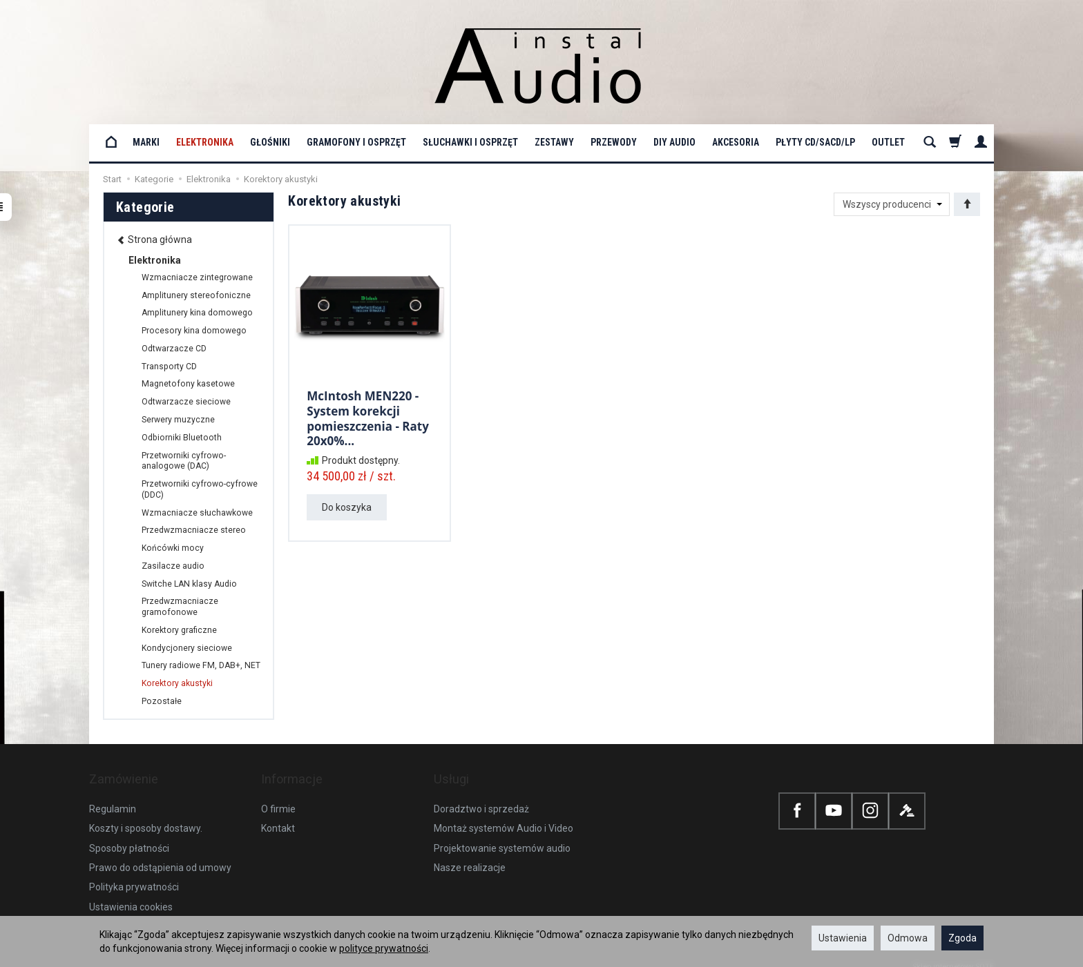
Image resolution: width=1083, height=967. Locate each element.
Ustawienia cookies (131, 893)
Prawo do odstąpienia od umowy (160, 853)
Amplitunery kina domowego (197, 313)
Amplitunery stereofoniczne (196, 295)
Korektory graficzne (179, 630)
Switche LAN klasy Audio (189, 584)
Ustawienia (842, 938)
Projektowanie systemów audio (502, 834)
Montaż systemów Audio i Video (503, 814)
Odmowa (908, 938)
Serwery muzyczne (178, 419)
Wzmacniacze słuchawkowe (197, 513)
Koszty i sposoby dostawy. (145, 814)
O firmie (278, 795)
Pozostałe (162, 701)
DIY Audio (674, 142)
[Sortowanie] (967, 204)
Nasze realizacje (470, 853)
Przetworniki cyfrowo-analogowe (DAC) (184, 461)
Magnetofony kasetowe (188, 384)
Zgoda (962, 938)
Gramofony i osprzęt (356, 142)
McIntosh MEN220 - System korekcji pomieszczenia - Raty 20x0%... (368, 414)
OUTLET (888, 142)
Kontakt (278, 814)
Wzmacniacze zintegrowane (197, 277)
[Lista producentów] (892, 204)
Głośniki (270, 142)
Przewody (614, 142)
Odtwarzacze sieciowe (186, 402)
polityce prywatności (383, 948)
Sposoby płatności (129, 834)
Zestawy (554, 142)
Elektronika (204, 142)
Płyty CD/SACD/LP (815, 142)
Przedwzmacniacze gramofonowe (180, 606)
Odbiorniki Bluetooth (182, 437)
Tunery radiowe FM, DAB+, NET (201, 665)
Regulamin (112, 795)
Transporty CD (169, 366)
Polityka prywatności (134, 873)
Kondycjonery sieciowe (187, 648)
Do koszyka (347, 501)
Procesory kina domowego (194, 330)
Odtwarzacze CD (174, 348)
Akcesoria (735, 142)
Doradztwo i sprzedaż (481, 795)
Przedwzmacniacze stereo (194, 530)
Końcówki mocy (173, 548)
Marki (146, 142)
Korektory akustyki (177, 683)
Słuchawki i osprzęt (470, 142)
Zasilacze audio (173, 566)
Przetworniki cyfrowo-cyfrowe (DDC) (200, 489)
